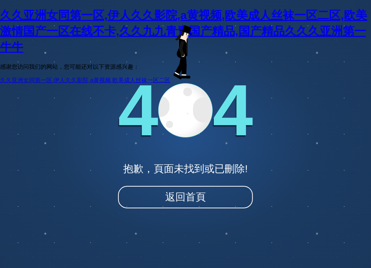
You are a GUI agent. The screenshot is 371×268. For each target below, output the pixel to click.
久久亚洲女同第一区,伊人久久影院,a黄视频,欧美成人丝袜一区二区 (85, 80)
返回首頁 (185, 197)
